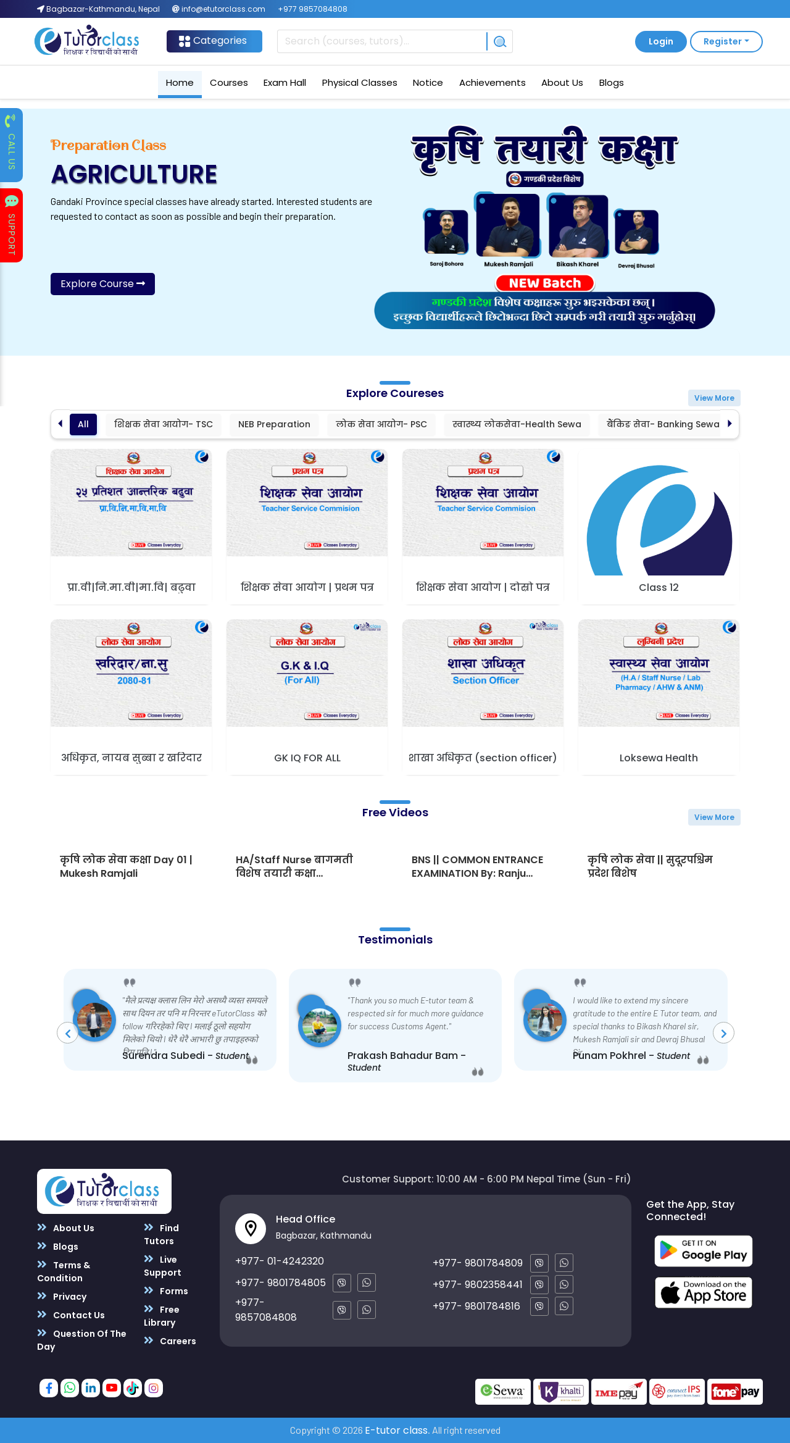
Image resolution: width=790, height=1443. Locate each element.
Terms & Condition (63, 1271)
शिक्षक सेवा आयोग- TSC (163, 424)
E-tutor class (396, 1430)
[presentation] (67, 1033)
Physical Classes (359, 82)
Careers (170, 1340)
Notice (428, 82)
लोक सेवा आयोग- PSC (381, 424)
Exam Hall (285, 82)
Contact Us (71, 1314)
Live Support (162, 1266)
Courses (229, 82)
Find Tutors (161, 1234)
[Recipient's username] (381, 41)
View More (714, 398)
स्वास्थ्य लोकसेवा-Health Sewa (516, 424)
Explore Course (102, 284)
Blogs (611, 82)
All (83, 424)
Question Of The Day (82, 1340)
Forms (166, 1290)
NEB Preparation (274, 424)
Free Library (162, 1316)
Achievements (492, 82)
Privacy (61, 1296)
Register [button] (723, 41)
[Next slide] (729, 424)
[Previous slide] (60, 424)
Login (661, 41)
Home (180, 82)
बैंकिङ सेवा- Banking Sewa (663, 424)
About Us (562, 82)
